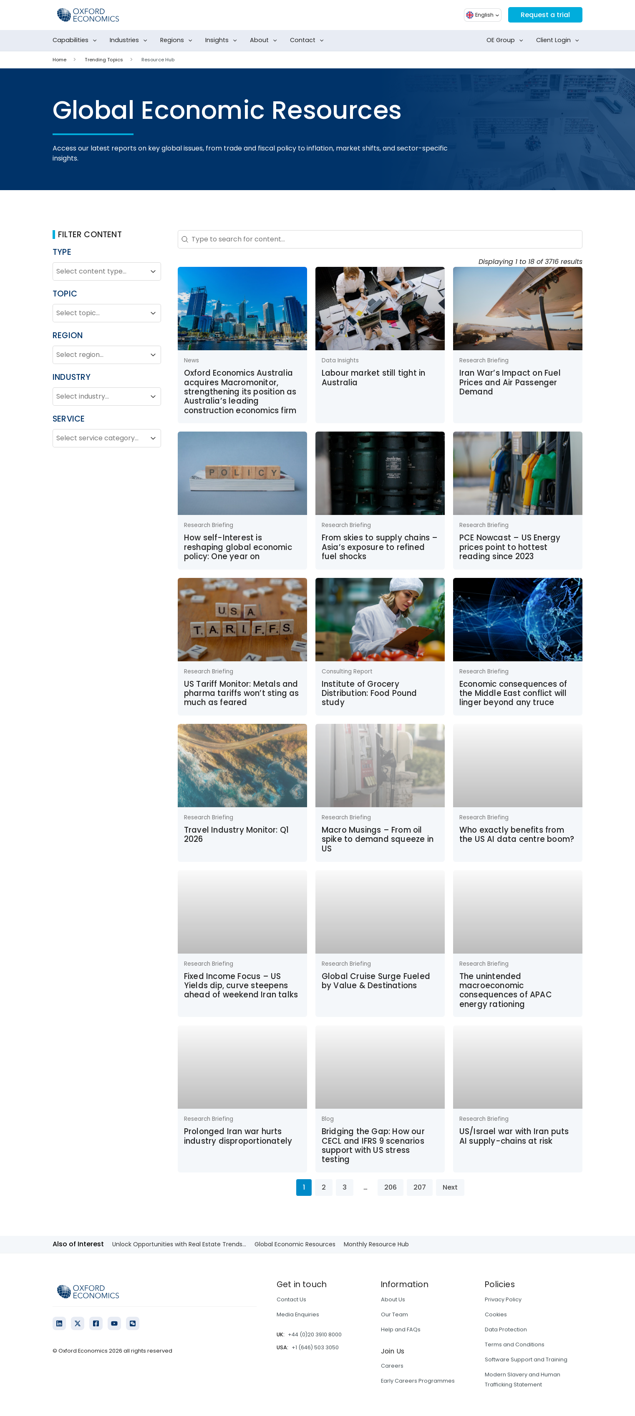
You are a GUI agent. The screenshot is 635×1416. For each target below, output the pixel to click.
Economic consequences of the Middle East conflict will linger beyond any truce (513, 693)
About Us (393, 1299)
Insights (222, 40)
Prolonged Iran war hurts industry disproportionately (238, 1136)
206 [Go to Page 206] (390, 1187)
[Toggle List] (153, 271)
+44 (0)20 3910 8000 (315, 1334)
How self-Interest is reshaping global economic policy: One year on (238, 547)
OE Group (506, 40)
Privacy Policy (503, 1299)
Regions (178, 40)
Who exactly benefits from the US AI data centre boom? (516, 834)
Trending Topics (104, 59)
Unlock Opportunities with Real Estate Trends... (179, 1244)
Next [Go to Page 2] (450, 1187)
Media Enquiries (298, 1314)
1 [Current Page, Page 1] (304, 1187)
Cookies (496, 1314)
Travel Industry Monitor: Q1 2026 (236, 834)
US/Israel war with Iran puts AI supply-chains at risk (514, 1136)
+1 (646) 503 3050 (315, 1347)
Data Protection (506, 1329)
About (265, 40)
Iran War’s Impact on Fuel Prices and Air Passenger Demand (510, 382)
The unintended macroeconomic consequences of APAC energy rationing (505, 990)
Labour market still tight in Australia (374, 377)
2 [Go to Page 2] (324, 1187)
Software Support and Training (526, 1359)
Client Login (559, 40)
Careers (392, 1365)
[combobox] (99, 271)
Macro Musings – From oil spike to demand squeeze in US (377, 839)
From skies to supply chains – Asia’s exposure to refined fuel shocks (380, 547)
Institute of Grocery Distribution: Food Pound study (369, 693)
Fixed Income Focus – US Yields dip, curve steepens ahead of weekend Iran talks (241, 986)
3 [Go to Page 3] (345, 1187)
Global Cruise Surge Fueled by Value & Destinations (376, 981)
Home (59, 59)
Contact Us (291, 1299)
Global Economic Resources (295, 1244)
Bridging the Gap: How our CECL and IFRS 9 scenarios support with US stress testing (373, 1145)
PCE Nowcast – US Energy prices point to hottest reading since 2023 (510, 547)
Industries (130, 40)
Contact (308, 40)
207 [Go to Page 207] (419, 1187)
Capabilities (76, 40)
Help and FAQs (401, 1329)
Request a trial (545, 15)
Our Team (394, 1314)
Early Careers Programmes (418, 1380)
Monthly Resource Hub (376, 1244)
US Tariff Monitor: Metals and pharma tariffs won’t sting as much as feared (241, 693)
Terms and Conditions (514, 1344)
